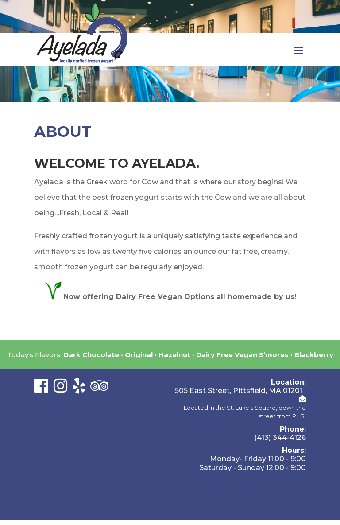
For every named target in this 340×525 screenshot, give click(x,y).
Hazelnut (174, 354)
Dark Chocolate (91, 354)
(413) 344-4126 (280, 437)
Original (139, 354)
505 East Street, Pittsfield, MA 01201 (238, 390)
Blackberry (313, 354)
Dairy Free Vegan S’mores (242, 354)
